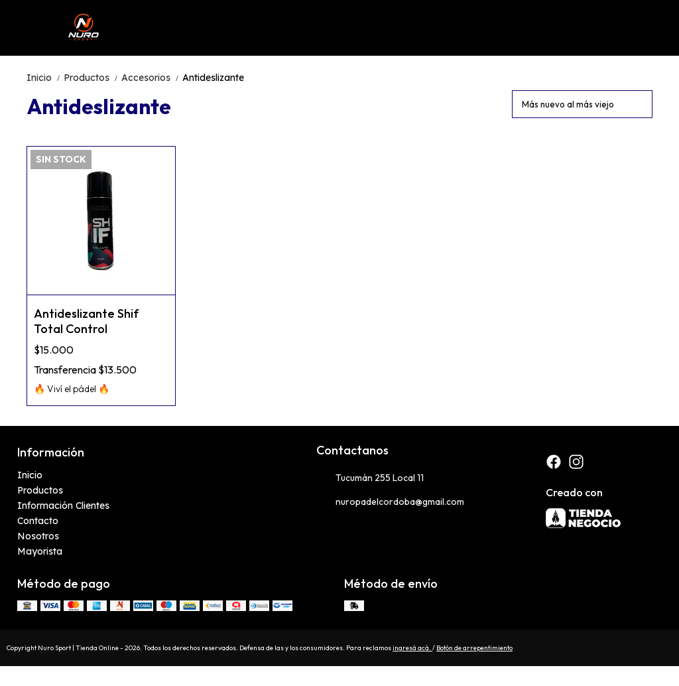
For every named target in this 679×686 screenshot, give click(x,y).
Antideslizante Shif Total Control (86, 321)
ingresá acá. (412, 648)
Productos (92, 78)
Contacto (37, 521)
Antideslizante (213, 78)
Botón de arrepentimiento (474, 648)
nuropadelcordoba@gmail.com (390, 502)
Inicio (45, 78)
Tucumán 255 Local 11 (370, 478)
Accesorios (151, 78)
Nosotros (38, 536)
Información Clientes (63, 506)
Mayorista (39, 551)
